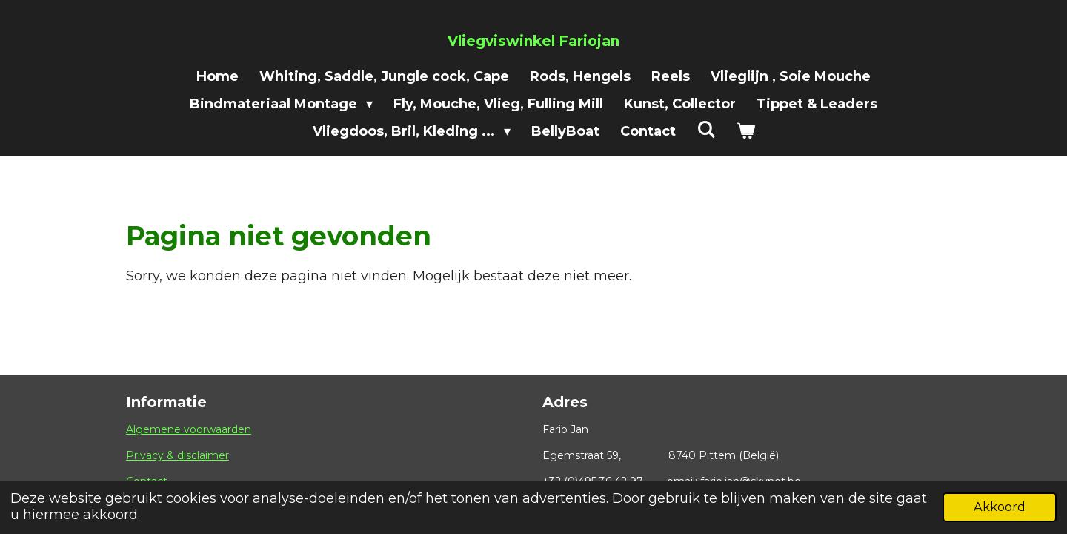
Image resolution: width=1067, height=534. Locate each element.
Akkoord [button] (1000, 506)
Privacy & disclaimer (177, 455)
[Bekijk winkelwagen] (745, 131)
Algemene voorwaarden (188, 429)
